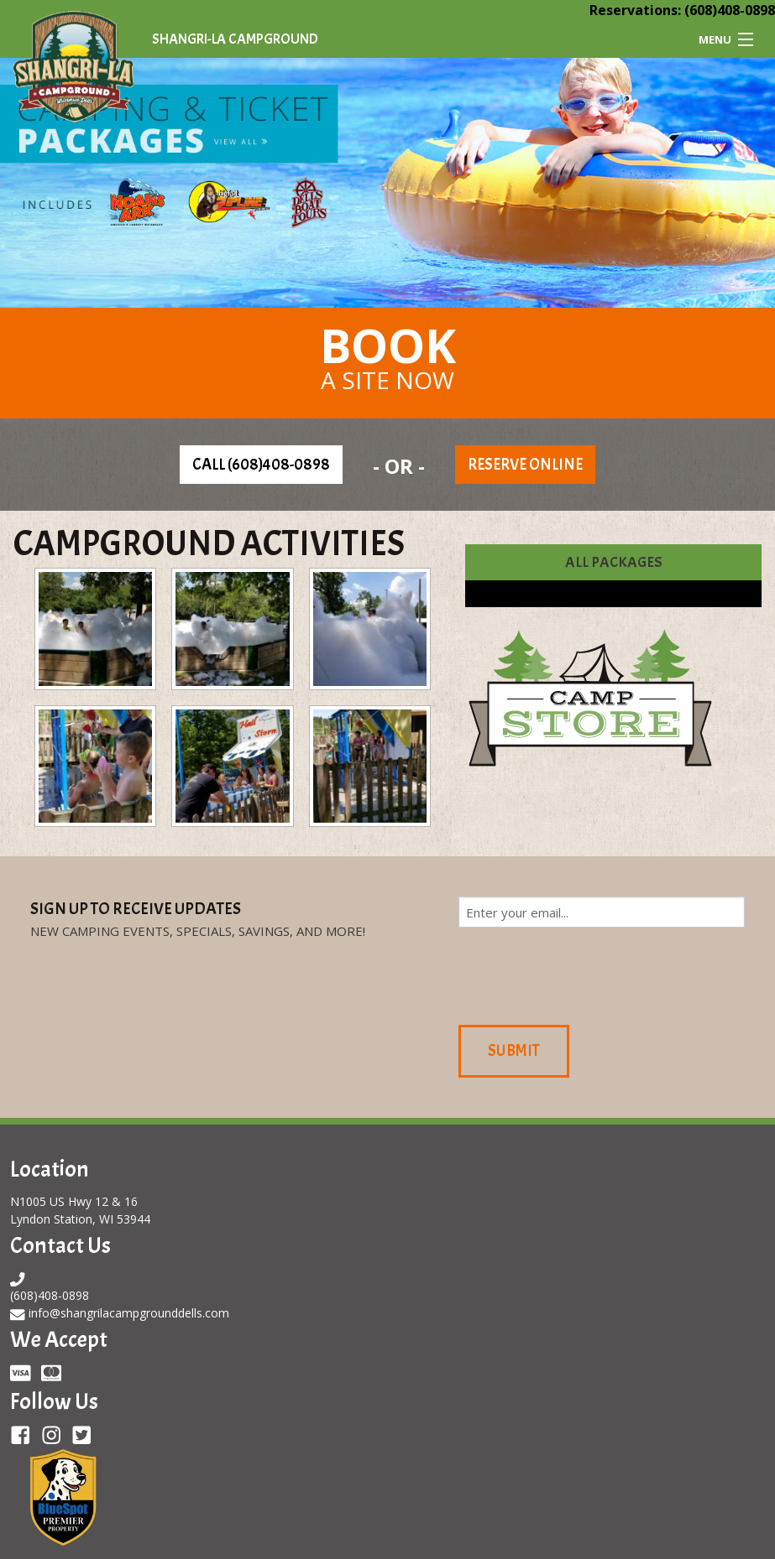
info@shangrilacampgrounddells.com (129, 1313)
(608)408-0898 (729, 10)
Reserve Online (525, 465)
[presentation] (586, 973)
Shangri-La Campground (235, 39)
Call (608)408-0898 (261, 465)
